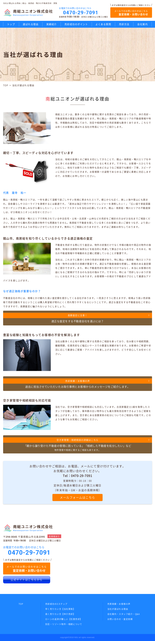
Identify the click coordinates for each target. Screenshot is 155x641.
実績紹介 (51, 24)
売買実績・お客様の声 (118, 603)
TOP (5, 85)
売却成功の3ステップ (56, 603)
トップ (11, 24)
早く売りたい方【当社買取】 (60, 608)
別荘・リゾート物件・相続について (63, 624)
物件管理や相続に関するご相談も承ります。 (77, 444)
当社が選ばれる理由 (117, 608)
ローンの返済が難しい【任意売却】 (63, 618)
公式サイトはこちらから (27, 580)
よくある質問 (103, 24)
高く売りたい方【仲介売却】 (60, 613)
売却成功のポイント (76, 24)
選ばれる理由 (30, 24)
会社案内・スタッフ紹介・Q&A (123, 613)
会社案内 (142, 24)
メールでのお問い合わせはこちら (131, 12)
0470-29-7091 (80, 12)
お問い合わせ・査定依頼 (120, 618)
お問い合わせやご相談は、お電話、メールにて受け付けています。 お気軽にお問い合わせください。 (77, 482)
